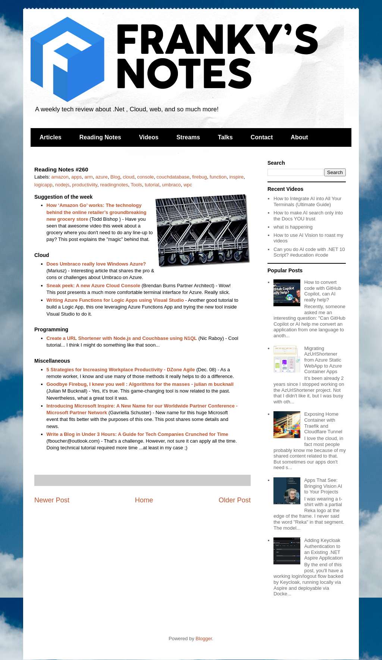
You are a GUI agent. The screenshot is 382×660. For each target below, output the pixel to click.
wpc (188, 185)
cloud (128, 177)
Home (144, 500)
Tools (136, 185)
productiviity (84, 185)
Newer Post (51, 500)
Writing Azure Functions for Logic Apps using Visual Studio (115, 300)
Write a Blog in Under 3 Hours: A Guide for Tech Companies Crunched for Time (137, 434)
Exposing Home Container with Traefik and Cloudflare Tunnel (323, 422)
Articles (51, 137)
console (145, 177)
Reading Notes (100, 137)
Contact (262, 137)
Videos (149, 137)
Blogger (203, 638)
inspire (236, 177)
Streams (188, 137)
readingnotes (114, 185)
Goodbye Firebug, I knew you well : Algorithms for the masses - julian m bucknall (140, 384)
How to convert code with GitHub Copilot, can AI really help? (322, 291)
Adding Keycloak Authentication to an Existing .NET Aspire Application (323, 549)
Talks (225, 137)
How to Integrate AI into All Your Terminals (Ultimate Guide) (307, 201)
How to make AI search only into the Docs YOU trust (308, 215)
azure (102, 177)
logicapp (43, 185)
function (218, 177)
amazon (60, 177)
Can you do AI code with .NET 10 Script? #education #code (309, 252)
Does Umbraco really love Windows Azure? (96, 264)
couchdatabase (172, 177)
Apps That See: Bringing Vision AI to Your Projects (323, 486)
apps (76, 177)
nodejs (62, 185)
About (299, 137)
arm (88, 177)
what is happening (293, 227)
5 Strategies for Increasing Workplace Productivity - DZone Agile (121, 369)
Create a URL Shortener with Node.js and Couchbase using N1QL (122, 338)
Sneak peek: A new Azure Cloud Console (93, 285)
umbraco (171, 185)
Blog (115, 177)
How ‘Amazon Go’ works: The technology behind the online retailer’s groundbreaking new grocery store (97, 211)
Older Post (235, 500)
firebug (199, 177)
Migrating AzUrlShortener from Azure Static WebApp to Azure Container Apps (323, 360)
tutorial (152, 185)
